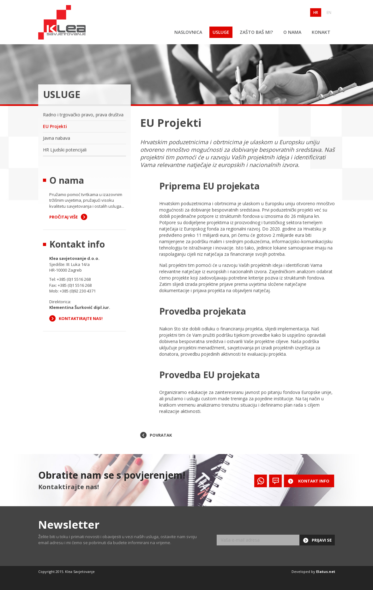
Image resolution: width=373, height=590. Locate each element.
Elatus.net (325, 571)
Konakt (321, 32)
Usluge (221, 32)
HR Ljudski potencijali (65, 150)
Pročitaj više (63, 217)
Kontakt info (313, 481)
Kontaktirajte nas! (81, 318)
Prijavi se (322, 540)
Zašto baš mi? (256, 32)
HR (315, 12)
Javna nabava (56, 138)
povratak (161, 435)
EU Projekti (55, 126)
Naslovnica (188, 32)
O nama (292, 32)
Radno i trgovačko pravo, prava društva (83, 115)
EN (329, 12)
